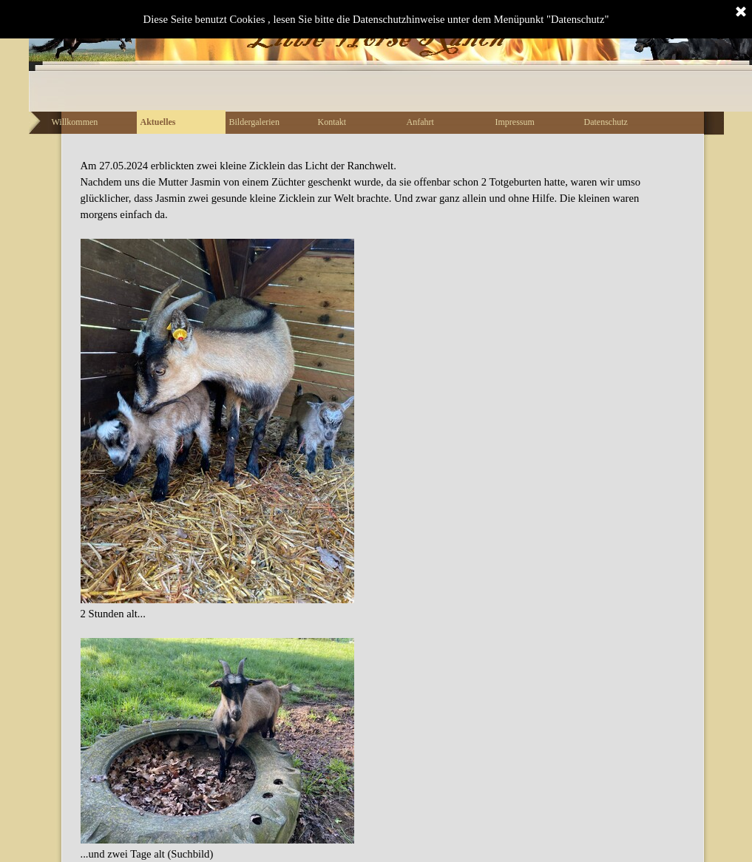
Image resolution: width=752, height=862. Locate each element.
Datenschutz (606, 122)
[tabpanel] (376, 509)
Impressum (515, 122)
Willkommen (75, 122)
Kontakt (332, 122)
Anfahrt (420, 122)
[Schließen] (741, 12)
